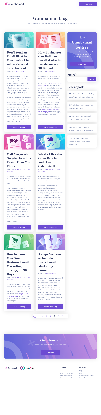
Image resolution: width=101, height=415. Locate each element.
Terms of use (83, 378)
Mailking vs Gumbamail (66, 373)
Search (72, 75)
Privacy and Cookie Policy (86, 376)
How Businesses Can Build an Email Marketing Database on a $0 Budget (50, 61)
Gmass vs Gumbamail (66, 371)
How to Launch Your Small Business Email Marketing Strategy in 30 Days (18, 264)
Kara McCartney (19, 71)
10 (58, 316)
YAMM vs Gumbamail (66, 376)
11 (62, 316)
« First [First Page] (34, 316)
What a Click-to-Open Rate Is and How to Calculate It (50, 160)
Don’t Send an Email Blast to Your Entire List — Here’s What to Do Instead (18, 61)
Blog (80, 373)
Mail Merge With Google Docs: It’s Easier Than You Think (19, 160)
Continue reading (16, 128)
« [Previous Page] (38, 316)
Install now (88, 4)
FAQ (80, 371)
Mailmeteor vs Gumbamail (67, 378)
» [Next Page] (66, 316)
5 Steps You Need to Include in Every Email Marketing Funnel (50, 262)
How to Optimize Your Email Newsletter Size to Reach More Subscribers (79, 141)
